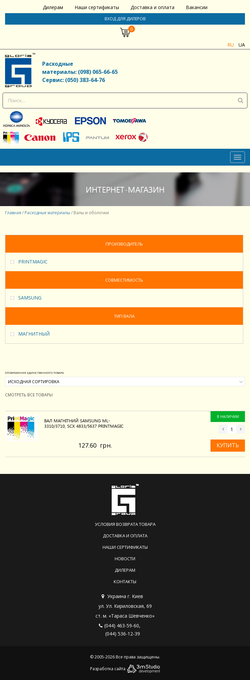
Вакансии (196, 7)
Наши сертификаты (97, 7)
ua (242, 44)
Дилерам (53, 7)
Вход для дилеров (125, 19)
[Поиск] (240, 100)
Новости (125, 559)
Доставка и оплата (152, 7)
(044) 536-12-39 (122, 633)
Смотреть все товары (29, 395)
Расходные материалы (47, 213)
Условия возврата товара (125, 524)
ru (230, 44)
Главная (13, 213)
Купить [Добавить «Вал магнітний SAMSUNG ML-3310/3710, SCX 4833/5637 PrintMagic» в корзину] (228, 445)
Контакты (125, 581)
